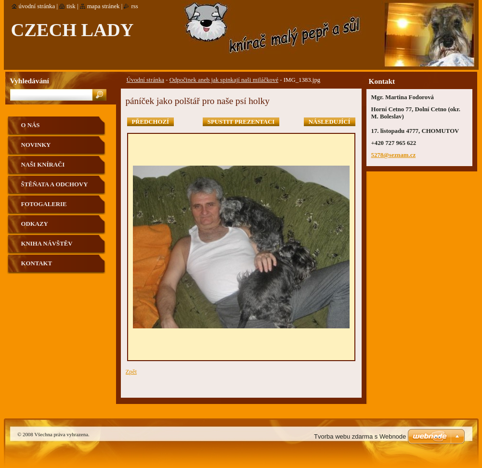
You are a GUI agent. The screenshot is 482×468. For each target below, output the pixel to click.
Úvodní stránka (146, 80)
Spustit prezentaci (241, 121)
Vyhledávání (29, 81)
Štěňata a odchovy (54, 184)
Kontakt (36, 263)
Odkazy (34, 224)
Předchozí (150, 121)
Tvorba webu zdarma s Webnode (360, 436)
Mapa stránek (103, 6)
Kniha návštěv (47, 243)
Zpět (131, 371)
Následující (330, 121)
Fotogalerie (44, 204)
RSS (134, 6)
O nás (30, 125)
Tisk (71, 6)
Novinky (36, 145)
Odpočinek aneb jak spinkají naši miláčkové (223, 80)
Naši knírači (43, 164)
